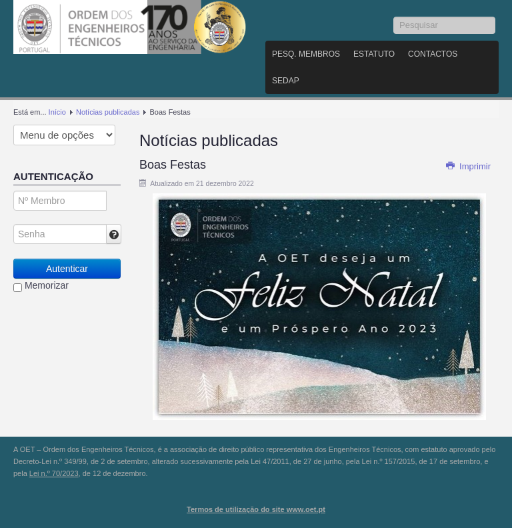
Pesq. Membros (306, 54)
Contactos (432, 54)
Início (57, 112)
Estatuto (374, 54)
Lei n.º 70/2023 (54, 473)
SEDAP (285, 80)
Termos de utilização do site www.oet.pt (256, 509)
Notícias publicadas (107, 112)
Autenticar (67, 268)
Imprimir (468, 166)
